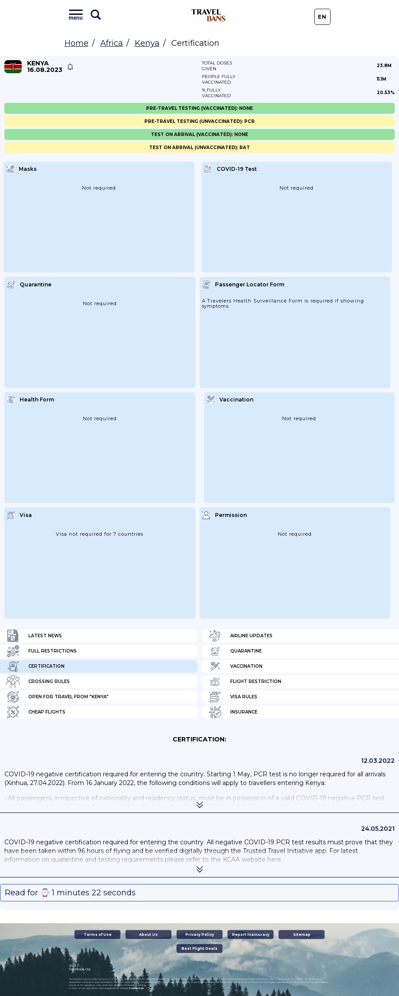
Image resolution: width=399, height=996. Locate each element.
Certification (36, 666)
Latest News (34, 635)
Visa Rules (232, 697)
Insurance (232, 712)
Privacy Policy (199, 934)
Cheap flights (36, 712)
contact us (136, 988)
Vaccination (235, 666)
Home (77, 43)
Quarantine (235, 651)
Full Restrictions (42, 651)
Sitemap (301, 934)
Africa (111, 43)
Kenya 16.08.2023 (44, 66)
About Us (148, 934)
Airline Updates (240, 635)
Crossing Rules (38, 681)
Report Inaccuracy (250, 934)
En (322, 17)
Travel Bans (208, 15)
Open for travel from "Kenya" (58, 697)
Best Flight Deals (199, 948)
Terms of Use (98, 934)
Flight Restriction (244, 681)
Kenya (147, 43)
